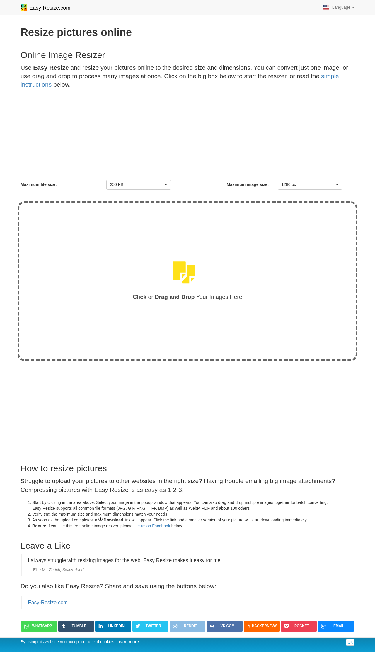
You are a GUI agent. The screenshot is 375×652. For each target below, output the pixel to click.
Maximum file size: (39, 184)
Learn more (128, 641)
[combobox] (138, 185)
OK (350, 642)
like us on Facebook (152, 525)
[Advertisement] (187, 136)
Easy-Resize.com (48, 602)
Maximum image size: (248, 184)
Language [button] (338, 7)
